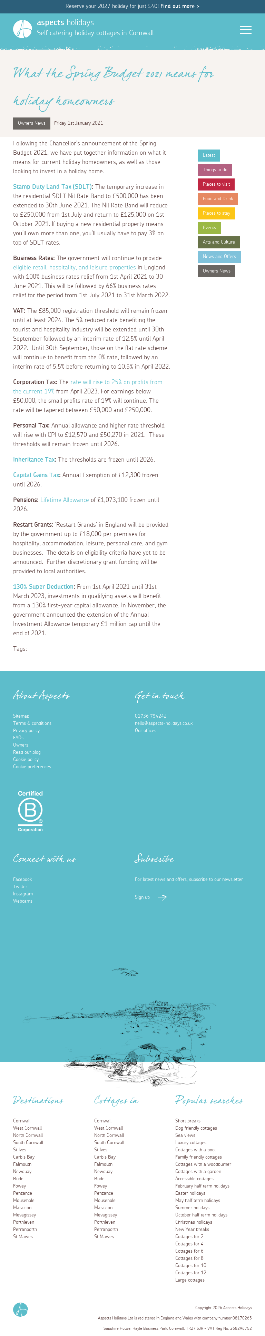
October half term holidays (201, 1215)
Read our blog (27, 752)
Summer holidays (192, 1207)
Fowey (19, 1186)
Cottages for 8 (189, 1258)
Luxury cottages (190, 1142)
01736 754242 (151, 716)
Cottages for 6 (189, 1251)
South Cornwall (28, 1142)
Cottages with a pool (195, 1150)
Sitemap (21, 716)
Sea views (185, 1135)
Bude (18, 1178)
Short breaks (187, 1121)
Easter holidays (190, 1193)
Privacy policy (26, 730)
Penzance (22, 1193)
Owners (20, 745)
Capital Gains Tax (36, 475)
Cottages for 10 (190, 1265)
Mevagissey (24, 1215)
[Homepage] (22, 29)
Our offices (145, 730)
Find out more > (179, 6)
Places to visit (216, 184)
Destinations (38, 1102)
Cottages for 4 (189, 1244)
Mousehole (24, 1200)
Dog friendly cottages (196, 1128)
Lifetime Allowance (64, 500)
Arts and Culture (219, 242)
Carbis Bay (24, 1157)
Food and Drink (218, 198)
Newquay (22, 1171)
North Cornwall (28, 1135)
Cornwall (21, 1121)
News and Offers (219, 256)
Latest (209, 155)
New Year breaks (192, 1229)
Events (209, 227)
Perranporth (25, 1229)
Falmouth (22, 1164)
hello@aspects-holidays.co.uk (164, 723)
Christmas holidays (193, 1222)
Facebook (22, 879)
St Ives (19, 1150)
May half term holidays (197, 1200)
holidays (65, 23)
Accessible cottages (194, 1178)
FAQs (18, 738)
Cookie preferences (32, 766)
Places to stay (216, 213)
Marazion (22, 1207)
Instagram (23, 894)
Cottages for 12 (190, 1273)
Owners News (216, 271)
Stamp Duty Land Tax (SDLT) (52, 187)
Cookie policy (26, 759)
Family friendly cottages (198, 1157)
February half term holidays (202, 1186)
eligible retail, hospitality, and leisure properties (74, 268)
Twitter (20, 886)
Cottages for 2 (189, 1236)
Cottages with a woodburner (203, 1164)
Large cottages (190, 1280)
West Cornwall (27, 1128)
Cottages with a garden (198, 1171)
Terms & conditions (32, 723)
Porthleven (23, 1222)
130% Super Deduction (43, 587)
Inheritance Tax (34, 460)
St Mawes (23, 1236)
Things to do (215, 169)
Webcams (22, 901)
